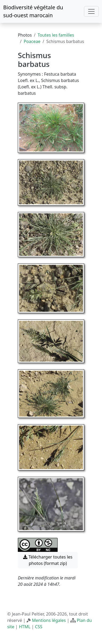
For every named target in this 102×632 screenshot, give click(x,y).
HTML (25, 627)
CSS (38, 627)
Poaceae (32, 41)
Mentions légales (49, 620)
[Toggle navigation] (91, 11)
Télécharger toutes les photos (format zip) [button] (48, 560)
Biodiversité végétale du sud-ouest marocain (33, 11)
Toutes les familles (56, 35)
